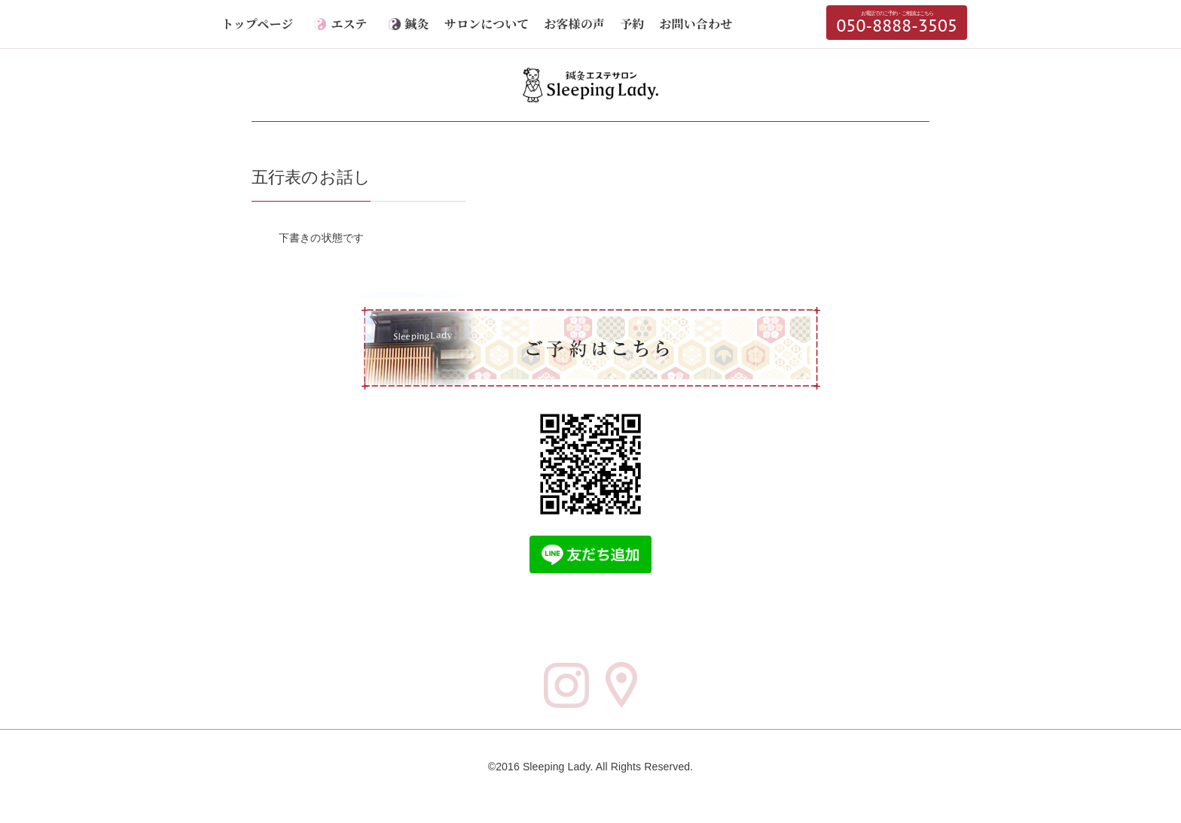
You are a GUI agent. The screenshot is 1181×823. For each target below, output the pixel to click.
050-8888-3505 (896, 23)
